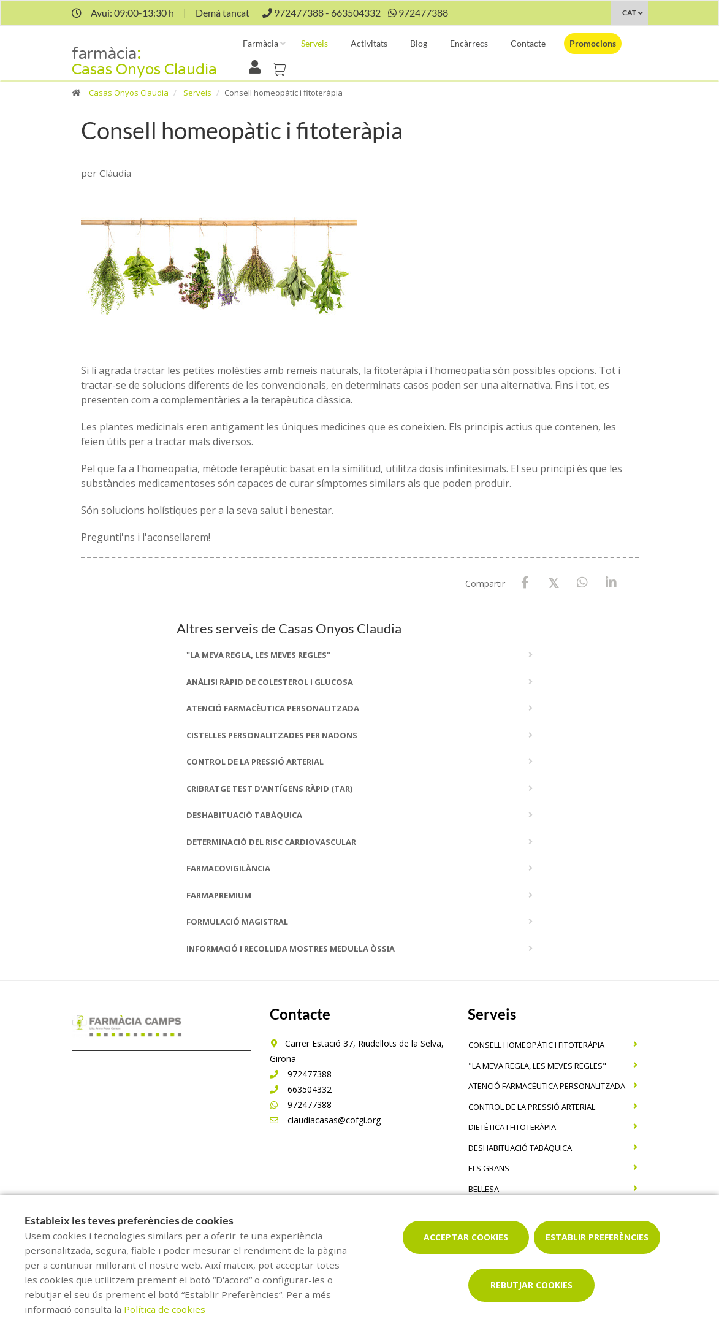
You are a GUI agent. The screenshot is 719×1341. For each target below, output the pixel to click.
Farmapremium (218, 895)
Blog (418, 43)
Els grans (488, 1168)
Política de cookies (164, 1309)
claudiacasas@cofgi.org (325, 1120)
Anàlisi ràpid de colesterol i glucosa (269, 681)
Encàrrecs (469, 43)
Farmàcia (260, 43)
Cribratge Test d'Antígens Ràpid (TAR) (269, 788)
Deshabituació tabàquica (244, 814)
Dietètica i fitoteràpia (512, 1127)
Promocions (592, 43)
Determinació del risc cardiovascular (271, 841)
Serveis (314, 43)
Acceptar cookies (466, 1237)
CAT (629, 12)
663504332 (301, 1089)
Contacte (528, 43)
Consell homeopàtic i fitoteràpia (536, 1044)
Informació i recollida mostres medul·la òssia (290, 948)
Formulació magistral (237, 921)
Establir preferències (597, 1237)
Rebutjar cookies (531, 1285)
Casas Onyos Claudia (129, 92)
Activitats (369, 43)
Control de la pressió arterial (255, 761)
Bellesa (483, 1188)
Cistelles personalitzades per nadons (271, 735)
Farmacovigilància (228, 868)
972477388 (301, 1074)
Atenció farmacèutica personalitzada (272, 708)
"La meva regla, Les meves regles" (258, 654)
